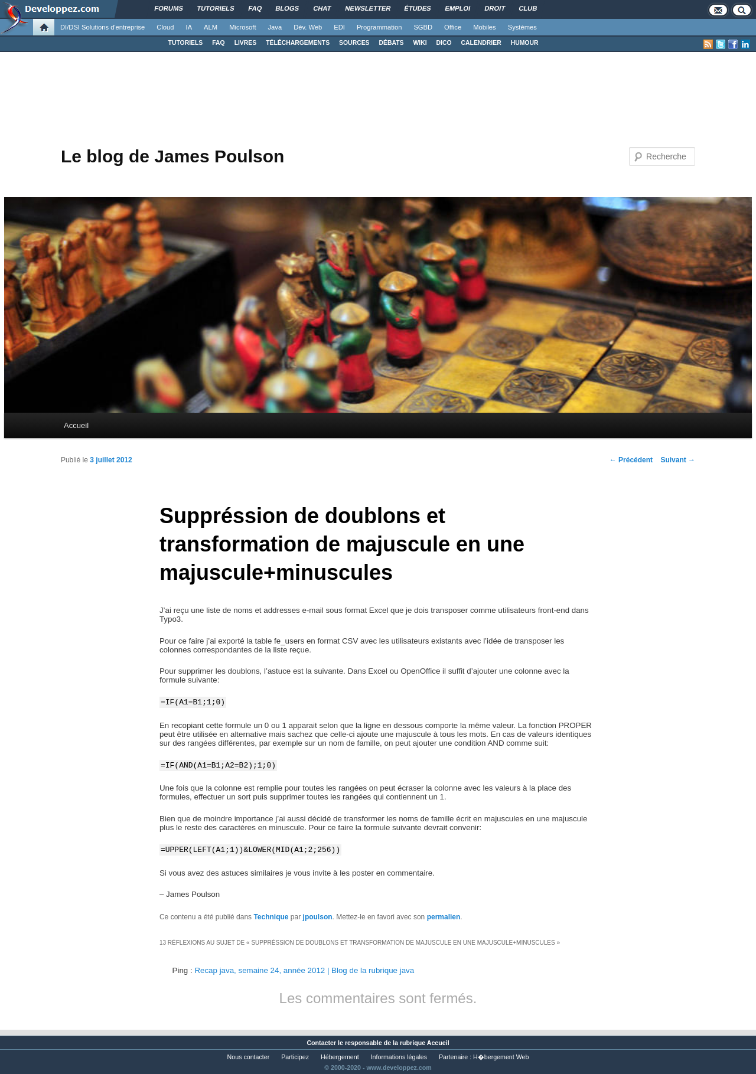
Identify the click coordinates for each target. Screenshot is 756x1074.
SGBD (422, 27)
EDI (339, 27)
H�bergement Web (501, 1056)
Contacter (321, 1042)
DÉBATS (391, 43)
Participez (295, 1056)
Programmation (379, 27)
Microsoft (242, 27)
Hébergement (340, 1056)
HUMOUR (525, 43)
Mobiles (484, 27)
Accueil (76, 425)
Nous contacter (248, 1056)
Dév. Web (308, 27)
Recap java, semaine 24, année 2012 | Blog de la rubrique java (304, 970)
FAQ (218, 43)
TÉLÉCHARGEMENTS (298, 43)
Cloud (165, 27)
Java (275, 27)
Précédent (631, 460)
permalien (444, 917)
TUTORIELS (185, 43)
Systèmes (522, 27)
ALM (210, 27)
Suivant (677, 460)
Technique (270, 917)
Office (452, 27)
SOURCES (354, 43)
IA (189, 27)
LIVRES (245, 43)
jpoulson (318, 917)
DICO (444, 43)
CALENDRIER (481, 43)
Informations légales (399, 1056)
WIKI (419, 43)
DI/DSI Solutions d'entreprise (102, 27)
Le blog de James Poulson (172, 156)
